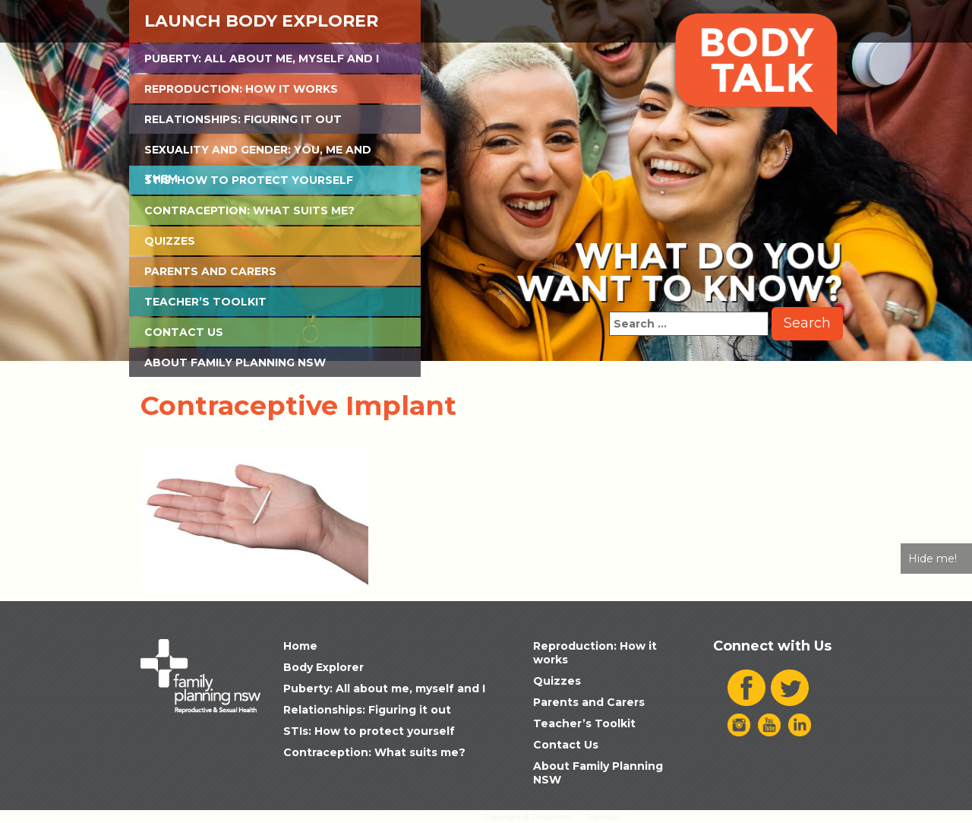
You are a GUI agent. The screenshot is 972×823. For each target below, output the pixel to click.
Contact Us (183, 332)
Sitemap (601, 816)
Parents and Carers (210, 271)
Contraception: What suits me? (249, 210)
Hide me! (932, 558)
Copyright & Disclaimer (528, 816)
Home (300, 646)
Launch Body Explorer (261, 21)
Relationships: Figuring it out (243, 119)
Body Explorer (323, 667)
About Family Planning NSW (235, 362)
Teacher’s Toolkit (205, 302)
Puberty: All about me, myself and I (261, 58)
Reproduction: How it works (241, 89)
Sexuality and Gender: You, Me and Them (257, 153)
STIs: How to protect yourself (248, 180)
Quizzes (169, 241)
